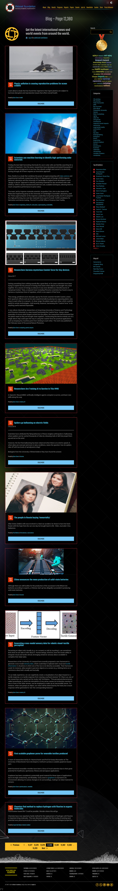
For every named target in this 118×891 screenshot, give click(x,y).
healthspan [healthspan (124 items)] (105, 69)
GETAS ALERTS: (95, 868)
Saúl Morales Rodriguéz (100, 173)
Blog (49, 7)
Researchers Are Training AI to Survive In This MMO (36, 389)
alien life (96, 118)
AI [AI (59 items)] (97, 56)
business (96, 148)
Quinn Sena (15, 98)
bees (94, 131)
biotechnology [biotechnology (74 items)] (97, 63)
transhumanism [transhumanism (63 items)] (98, 86)
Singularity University (100, 110)
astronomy (96, 125)
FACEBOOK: (26, 868)
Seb (97, 234)
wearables (30, 787)
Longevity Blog (98, 264)
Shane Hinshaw (101, 219)
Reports (66, 7)
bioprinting (96, 140)
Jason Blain (100, 239)
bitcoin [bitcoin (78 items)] (104, 63)
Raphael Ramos (101, 221)
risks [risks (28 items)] (106, 81)
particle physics (23, 787)
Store (101, 7)
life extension (23, 533)
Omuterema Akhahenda (100, 203)
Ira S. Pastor (100, 244)
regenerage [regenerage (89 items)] (106, 79)
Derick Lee (99, 214)
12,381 (56, 845)
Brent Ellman (100, 231)
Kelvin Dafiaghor (101, 191)
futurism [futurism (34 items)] (110, 67)
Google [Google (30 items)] (93, 69)
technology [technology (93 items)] (107, 83)
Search (111, 32)
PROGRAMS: (95, 874)
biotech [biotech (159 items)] (106, 60)
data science (64, 176)
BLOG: (48, 871)
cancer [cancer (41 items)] (99, 65)
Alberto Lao (99, 217)
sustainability (49, 205)
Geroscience (97, 262)
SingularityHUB (98, 273)
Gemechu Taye (100, 188)
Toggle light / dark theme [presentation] (111, 2)
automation (97, 129)
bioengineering (98, 135)
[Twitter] (100, 884)
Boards (54, 7)
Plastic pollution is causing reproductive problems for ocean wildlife (40, 84)
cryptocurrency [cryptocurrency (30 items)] (104, 65)
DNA (94, 105)
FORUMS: (72, 877)
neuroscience (30, 533)
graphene (51, 778)
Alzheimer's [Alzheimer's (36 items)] (101, 56)
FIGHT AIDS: (27, 874)
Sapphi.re (34, 885)
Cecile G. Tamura (101, 209)
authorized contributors (41, 37)
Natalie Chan (100, 224)
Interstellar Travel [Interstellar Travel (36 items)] (108, 72)
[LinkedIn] (104, 884)
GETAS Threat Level (11, 871)
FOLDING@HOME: (74, 874)
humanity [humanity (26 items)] (110, 69)
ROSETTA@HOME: (28, 877)
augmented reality (99, 127)
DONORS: (72, 871)
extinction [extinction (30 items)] (102, 67)
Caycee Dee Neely (17, 825)
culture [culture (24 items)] (108, 64)
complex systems (98, 153)
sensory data (28, 664)
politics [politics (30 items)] (95, 79)
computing (22, 328)
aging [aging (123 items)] (95, 56)
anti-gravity (96, 120)
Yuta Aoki (99, 212)
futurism (22, 456)
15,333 (35, 848)
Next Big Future (98, 269)
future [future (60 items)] (106, 67)
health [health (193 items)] (97, 69)
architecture (97, 121)
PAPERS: (49, 877)
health (21, 98)
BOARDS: (94, 871)
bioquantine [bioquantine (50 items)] (106, 58)
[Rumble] (111, 884)
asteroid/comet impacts (101, 123)
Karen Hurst (100, 193)
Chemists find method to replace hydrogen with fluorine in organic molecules (43, 808)
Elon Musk (96, 108)
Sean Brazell (100, 226)
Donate (77, 7)
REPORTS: (49, 874)
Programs (60, 7)
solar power (34, 205)
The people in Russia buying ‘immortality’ (32, 517)
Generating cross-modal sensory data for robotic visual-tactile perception (41, 644)
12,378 (36, 845)
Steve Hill (99, 229)
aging (95, 116)
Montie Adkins (100, 241)
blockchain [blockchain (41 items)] (108, 62)
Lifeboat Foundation (16, 885)
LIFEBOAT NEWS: (51, 868)
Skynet (95, 112)
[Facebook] (97, 884)
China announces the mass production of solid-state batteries (41, 579)
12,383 (69, 845)
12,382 (63, 845)
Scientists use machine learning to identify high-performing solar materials (42, 159)
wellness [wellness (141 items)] (106, 86)
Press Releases (108, 7)
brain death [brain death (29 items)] (95, 65)
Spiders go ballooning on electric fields (31, 423)
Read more (41, 103)
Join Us (83, 7)
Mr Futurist (96, 266)
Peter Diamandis (98, 103)
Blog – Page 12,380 (59, 19)
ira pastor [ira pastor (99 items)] (97, 74)
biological (96, 136)
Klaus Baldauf (100, 207)
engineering (22, 205)
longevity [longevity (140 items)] (101, 77)
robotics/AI (28, 205)
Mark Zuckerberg (98, 114)
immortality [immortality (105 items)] (100, 72)
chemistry (96, 149)
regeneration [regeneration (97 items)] (97, 81)
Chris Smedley (100, 246)
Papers (72, 7)
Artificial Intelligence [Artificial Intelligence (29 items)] (99, 58)
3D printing (96, 99)
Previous (16, 845)
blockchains (97, 146)
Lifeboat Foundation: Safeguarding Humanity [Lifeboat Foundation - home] (20, 7)
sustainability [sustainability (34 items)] (100, 83)
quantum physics (29, 328)
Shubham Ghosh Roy (103, 176)
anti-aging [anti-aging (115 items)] (108, 56)
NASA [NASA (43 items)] (106, 77)
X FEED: (26, 871)
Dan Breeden (100, 181)
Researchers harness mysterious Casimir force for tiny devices (41, 270)
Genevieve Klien (101, 169)
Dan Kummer (100, 200)
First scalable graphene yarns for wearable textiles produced (41, 753)
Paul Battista (16, 533)
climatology (97, 151)
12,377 (30, 845)
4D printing (96, 101)
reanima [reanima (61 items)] (100, 79)
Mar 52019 (10, 84)
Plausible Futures (98, 271)
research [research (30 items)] (103, 81)
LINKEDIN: (72, 868)
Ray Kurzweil (97, 106)
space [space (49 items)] (95, 83)
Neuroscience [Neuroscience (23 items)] (110, 77)
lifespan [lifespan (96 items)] (94, 77)
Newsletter (89, 7)
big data (96, 133)
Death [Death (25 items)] (110, 64)
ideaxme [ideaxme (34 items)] (94, 72)
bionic (95, 138)
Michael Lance (100, 236)
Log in (30, 37)
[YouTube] (108, 884)
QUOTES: (94, 877)
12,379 (42, 845)
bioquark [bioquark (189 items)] (99, 60)
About (44, 7)
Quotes (96, 7)
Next (43, 848)
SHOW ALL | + (96, 248)
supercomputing (42, 205)
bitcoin (95, 144)
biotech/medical (26, 825)
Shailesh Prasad (101, 183)
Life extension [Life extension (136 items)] (105, 74)
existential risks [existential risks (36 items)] (96, 67)
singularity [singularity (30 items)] (109, 81)
